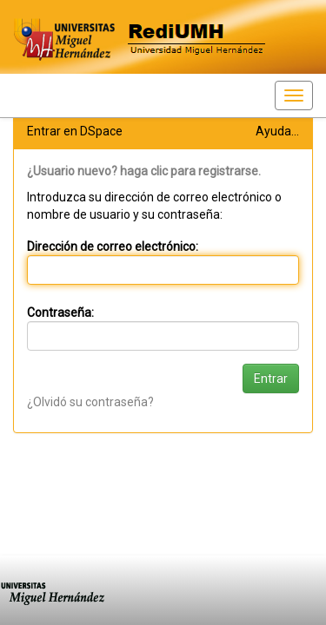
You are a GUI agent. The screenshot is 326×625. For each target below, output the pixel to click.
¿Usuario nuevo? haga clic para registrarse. (144, 171)
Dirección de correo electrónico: (112, 246)
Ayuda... (277, 131)
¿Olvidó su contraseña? (90, 402)
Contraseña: (60, 312)
